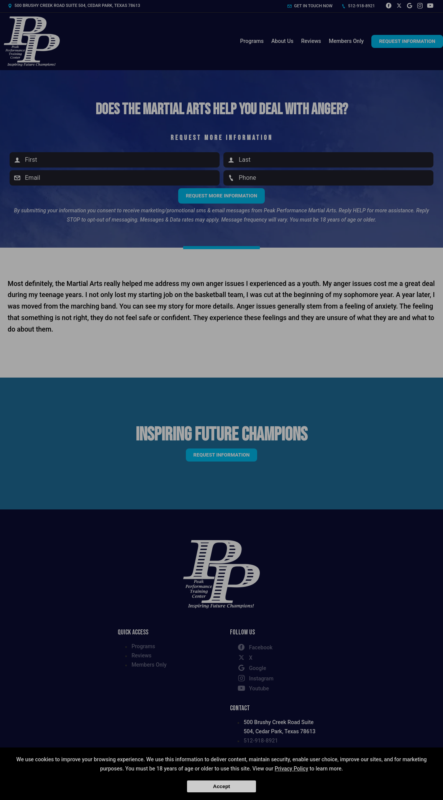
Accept (221, 786)
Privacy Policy (291, 769)
